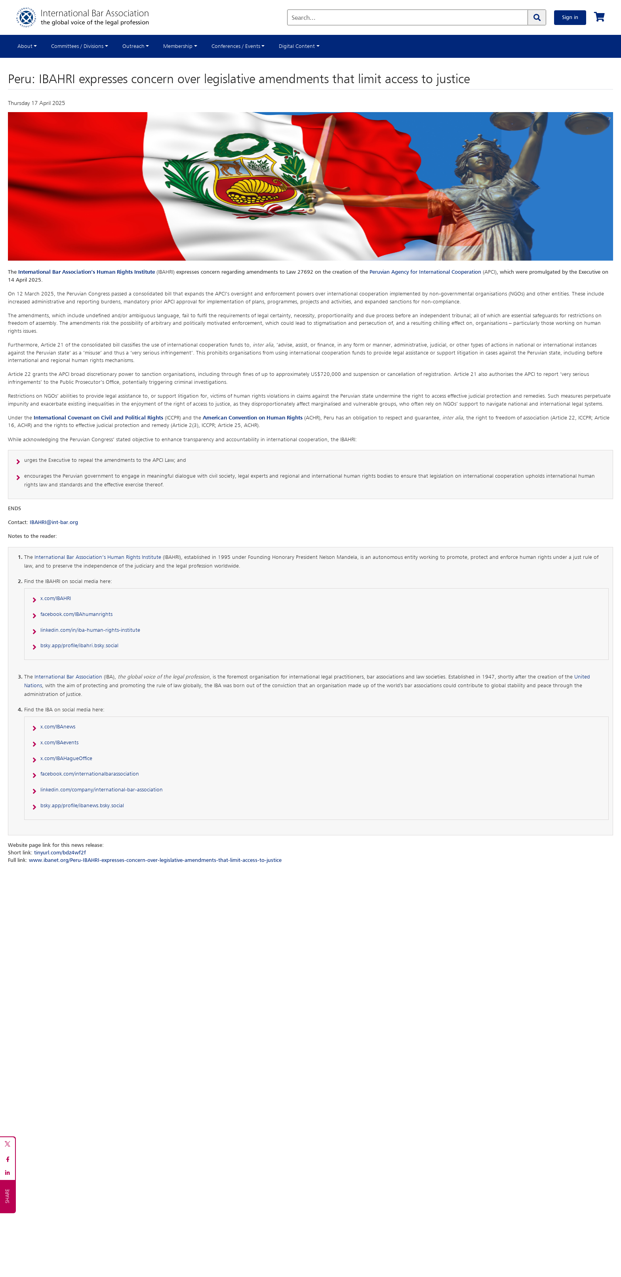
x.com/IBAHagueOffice (66, 758)
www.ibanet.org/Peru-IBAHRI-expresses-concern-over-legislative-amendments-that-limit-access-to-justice (155, 860)
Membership (177, 46)
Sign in (570, 17)
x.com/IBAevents (59, 742)
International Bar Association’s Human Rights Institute (86, 272)
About (24, 46)
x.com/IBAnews (57, 727)
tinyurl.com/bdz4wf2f (60, 853)
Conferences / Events (235, 46)
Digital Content (297, 46)
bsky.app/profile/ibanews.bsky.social (82, 805)
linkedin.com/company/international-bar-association (101, 790)
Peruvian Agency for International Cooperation (425, 272)
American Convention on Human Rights (253, 418)
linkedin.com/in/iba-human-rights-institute (90, 630)
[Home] (90, 17)
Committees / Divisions (77, 46)
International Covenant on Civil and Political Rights (98, 418)
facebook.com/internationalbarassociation (89, 774)
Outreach (133, 46)
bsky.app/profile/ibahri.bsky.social (79, 645)
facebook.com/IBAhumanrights (76, 614)
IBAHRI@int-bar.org (54, 522)
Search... (303, 18)
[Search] (537, 17)
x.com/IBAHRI (55, 598)
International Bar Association (68, 677)
